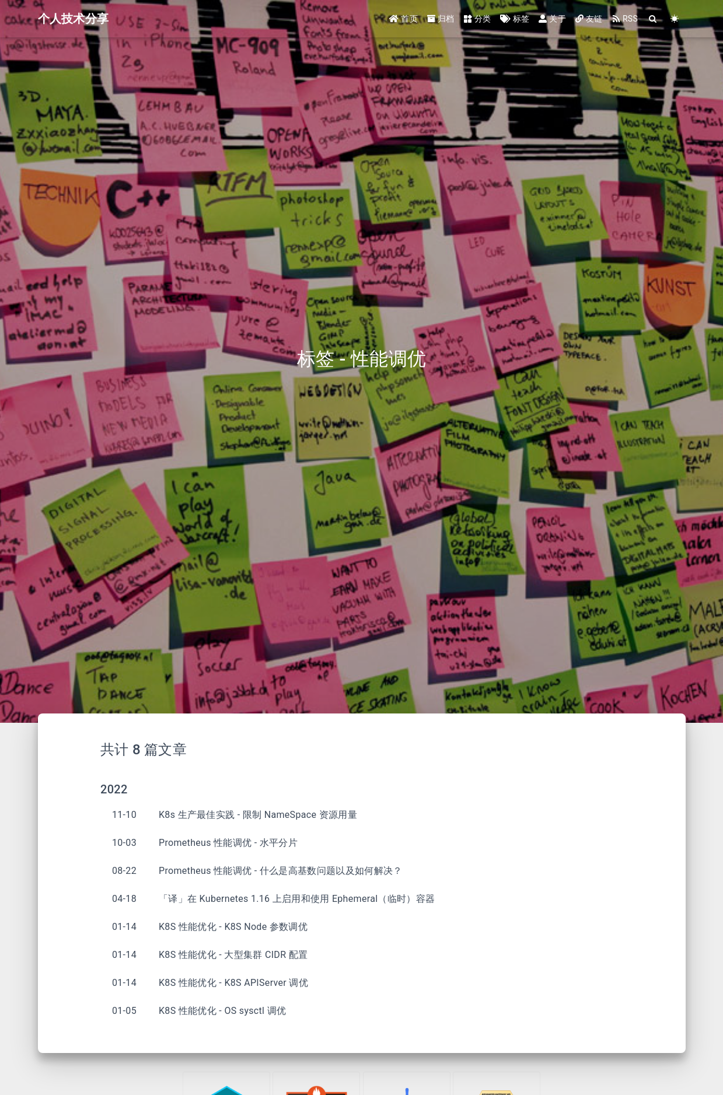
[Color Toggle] (675, 19)
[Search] (653, 19)
